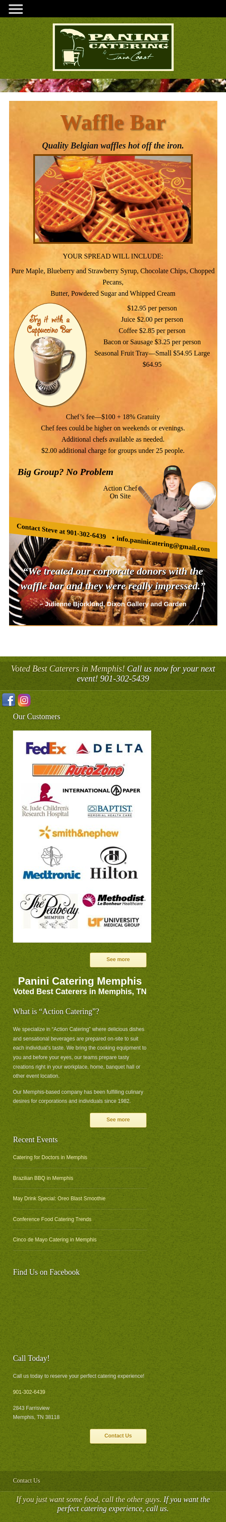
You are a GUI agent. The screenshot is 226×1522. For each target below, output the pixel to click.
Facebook (9, 700)
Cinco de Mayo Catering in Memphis (54, 1240)
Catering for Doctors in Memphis (50, 1157)
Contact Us (118, 1436)
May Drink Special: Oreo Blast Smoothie (59, 1199)
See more (118, 960)
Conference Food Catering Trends (52, 1219)
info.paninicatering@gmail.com (163, 543)
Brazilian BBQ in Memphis (43, 1178)
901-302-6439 (29, 1392)
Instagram (24, 700)
